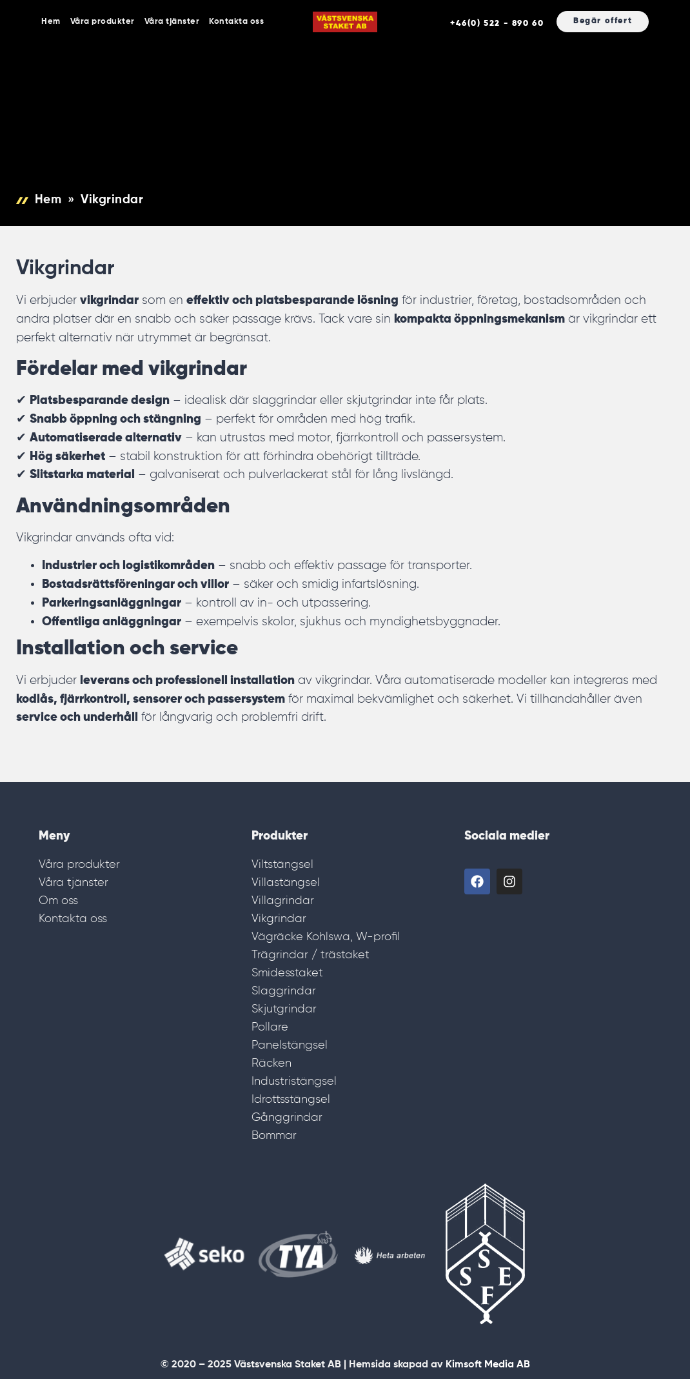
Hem (51, 21)
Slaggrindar (283, 991)
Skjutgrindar (284, 1009)
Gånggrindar (286, 1117)
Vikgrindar (278, 919)
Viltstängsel (282, 865)
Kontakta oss (236, 21)
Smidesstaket (287, 973)
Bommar (274, 1136)
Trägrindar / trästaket (310, 955)
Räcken (271, 1063)
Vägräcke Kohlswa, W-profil (325, 937)
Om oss (58, 901)
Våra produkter (102, 21)
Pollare (269, 1027)
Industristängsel (294, 1081)
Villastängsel (285, 883)
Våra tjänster (172, 21)
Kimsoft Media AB (488, 1365)
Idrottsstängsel (290, 1099)
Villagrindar (282, 901)
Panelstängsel (289, 1045)
